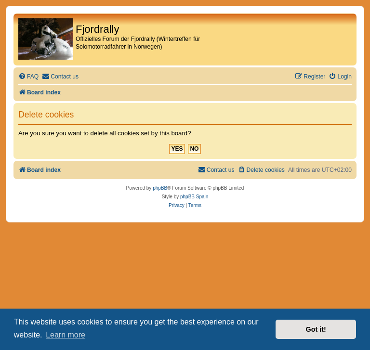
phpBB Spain (194, 196)
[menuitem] (28, 76)
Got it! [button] (316, 329)
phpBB (160, 188)
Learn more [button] (65, 335)
